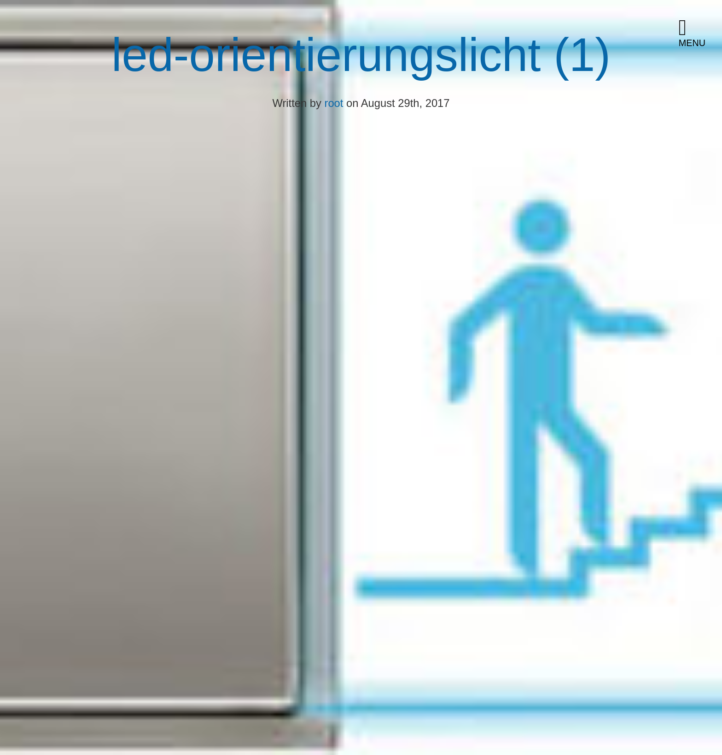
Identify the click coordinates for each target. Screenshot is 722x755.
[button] (696, 33)
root (334, 103)
